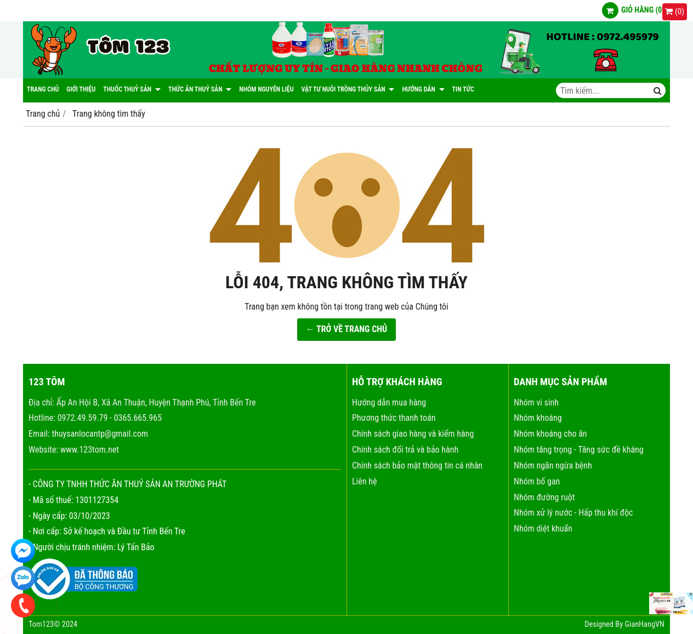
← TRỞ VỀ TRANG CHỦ (347, 329)
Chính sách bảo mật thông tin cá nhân (417, 465)
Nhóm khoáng (538, 418)
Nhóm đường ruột (544, 497)
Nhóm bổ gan (537, 481)
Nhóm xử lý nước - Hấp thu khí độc (573, 512)
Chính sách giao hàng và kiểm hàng (413, 434)
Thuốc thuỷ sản (132, 89)
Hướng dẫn (423, 89)
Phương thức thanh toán (393, 418)
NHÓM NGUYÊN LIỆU (266, 89)
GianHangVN (644, 624)
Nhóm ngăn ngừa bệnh (553, 465)
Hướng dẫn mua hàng (389, 402)
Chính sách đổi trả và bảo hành (405, 449)
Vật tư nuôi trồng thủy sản (348, 89)
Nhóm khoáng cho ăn (550, 434)
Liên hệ (364, 481)
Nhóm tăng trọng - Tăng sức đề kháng (579, 449)
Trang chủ (43, 89)
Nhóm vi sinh (536, 402)
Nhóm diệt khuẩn (543, 528)
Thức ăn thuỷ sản (199, 89)
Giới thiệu (80, 89)
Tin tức (463, 89)
